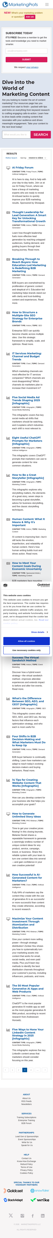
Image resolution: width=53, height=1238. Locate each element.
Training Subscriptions (26, 1117)
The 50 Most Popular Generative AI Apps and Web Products (28, 988)
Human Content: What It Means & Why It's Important (28, 522)
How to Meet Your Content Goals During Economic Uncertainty (27, 566)
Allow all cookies (26, 641)
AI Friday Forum (22, 167)
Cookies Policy (26, 1173)
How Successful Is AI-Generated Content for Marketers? (27, 877)
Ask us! (30, 17)
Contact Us (26, 1158)
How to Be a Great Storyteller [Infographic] (28, 476)
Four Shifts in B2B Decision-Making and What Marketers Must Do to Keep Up (29, 741)
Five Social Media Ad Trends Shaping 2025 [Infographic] (26, 400)
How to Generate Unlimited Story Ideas (26, 815)
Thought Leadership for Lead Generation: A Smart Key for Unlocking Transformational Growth (29, 217)
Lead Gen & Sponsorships (26, 1136)
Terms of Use (26, 1167)
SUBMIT (26, 59)
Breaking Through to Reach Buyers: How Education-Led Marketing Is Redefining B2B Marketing (29, 265)
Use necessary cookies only (26, 650)
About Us (26, 1098)
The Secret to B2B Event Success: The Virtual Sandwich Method (28, 657)
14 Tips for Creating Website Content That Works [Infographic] (26, 782)
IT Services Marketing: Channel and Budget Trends (27, 356)
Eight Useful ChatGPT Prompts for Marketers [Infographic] (27, 440)
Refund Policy (26, 1164)
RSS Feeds (26, 1101)
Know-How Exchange (26, 1161)
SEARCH (41, 134)
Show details (37, 632)
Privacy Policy (26, 1170)
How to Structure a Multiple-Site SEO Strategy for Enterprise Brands (27, 317)
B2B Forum (26, 1123)
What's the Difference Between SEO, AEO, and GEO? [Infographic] (28, 701)
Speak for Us (27, 1145)
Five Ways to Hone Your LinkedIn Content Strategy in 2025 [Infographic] (28, 1034)
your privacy (32, 67)
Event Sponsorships (27, 1139)
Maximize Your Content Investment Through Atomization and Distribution (27, 923)
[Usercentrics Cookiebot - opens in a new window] (38, 585)
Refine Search (11, 158)
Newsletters (26, 1104)
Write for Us (27, 1142)
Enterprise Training (26, 1120)
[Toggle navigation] (47, 4)
